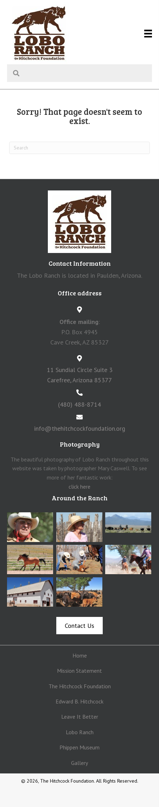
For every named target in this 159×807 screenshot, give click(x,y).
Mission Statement (79, 670)
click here (79, 486)
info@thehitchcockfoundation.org (79, 428)
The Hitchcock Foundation (80, 686)
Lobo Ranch (80, 732)
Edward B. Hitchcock (79, 701)
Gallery (79, 762)
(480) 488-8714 (79, 404)
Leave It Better (79, 716)
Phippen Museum (79, 747)
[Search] (79, 148)
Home (79, 655)
